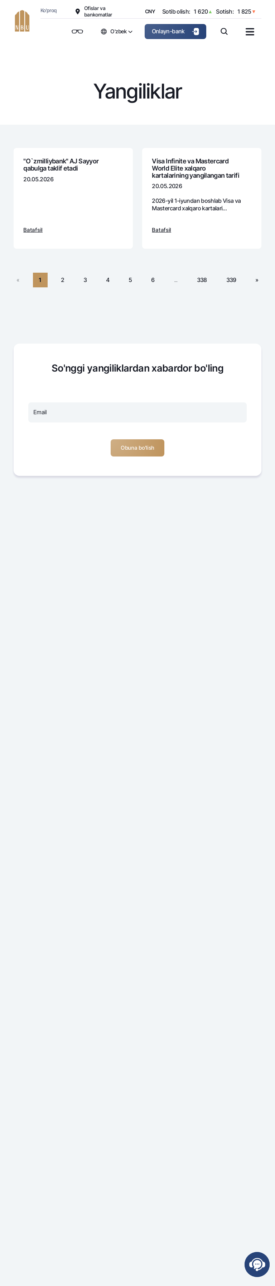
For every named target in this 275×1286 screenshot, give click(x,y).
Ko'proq (48, 10)
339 (231, 279)
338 (202, 279)
